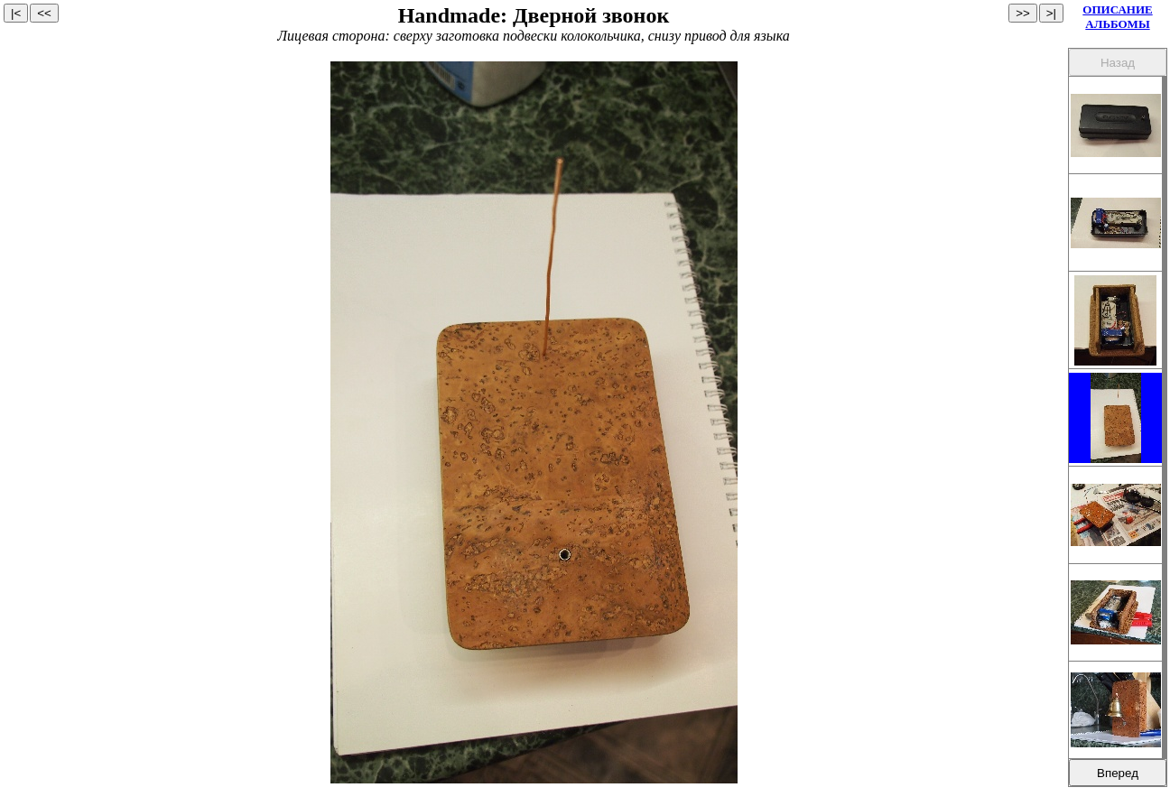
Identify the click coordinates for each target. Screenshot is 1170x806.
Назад (1117, 62)
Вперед (1117, 773)
